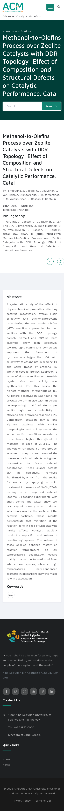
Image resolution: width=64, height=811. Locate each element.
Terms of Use (43, 800)
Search (51, 106)
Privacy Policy (22, 800)
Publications (23, 31)
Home (6, 31)
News (6, 764)
